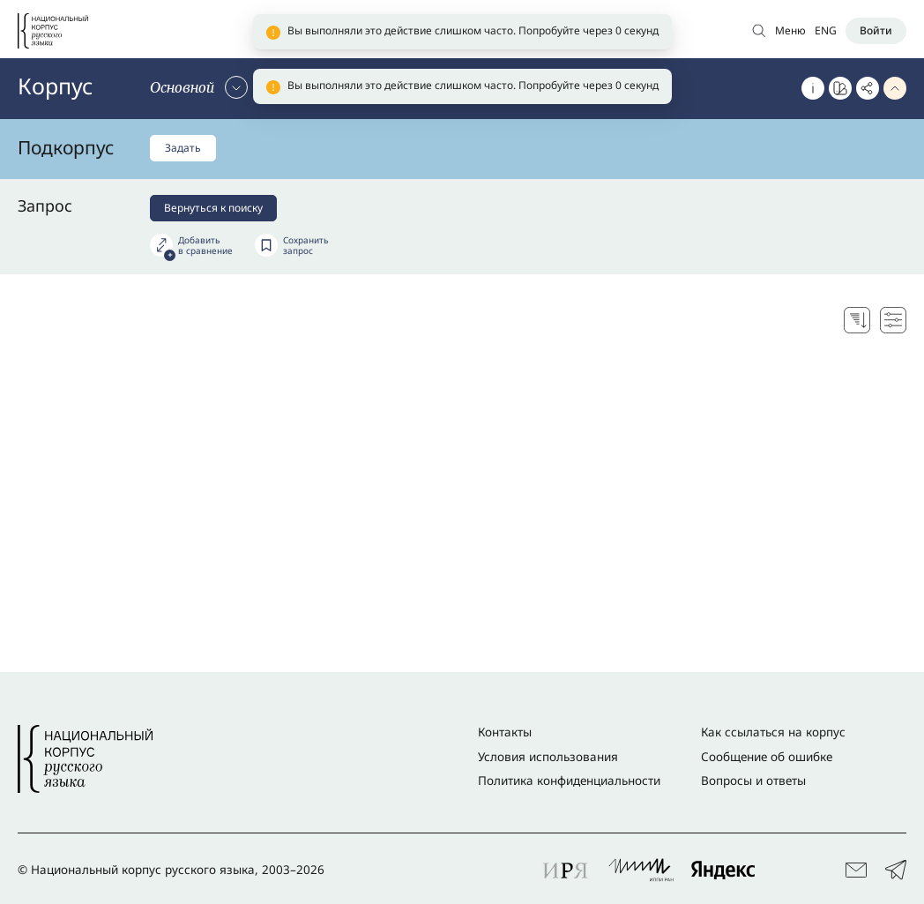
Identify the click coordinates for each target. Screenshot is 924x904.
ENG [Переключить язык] (826, 30)
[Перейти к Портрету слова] (840, 88)
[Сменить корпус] (199, 87)
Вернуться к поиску (213, 207)
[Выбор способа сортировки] (857, 320)
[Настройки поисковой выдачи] (893, 320)
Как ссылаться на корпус (773, 732)
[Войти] (876, 31)
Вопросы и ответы (753, 780)
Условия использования (548, 757)
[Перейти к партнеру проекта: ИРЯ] (566, 869)
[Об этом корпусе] (812, 88)
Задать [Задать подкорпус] (183, 147)
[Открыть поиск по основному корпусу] (759, 30)
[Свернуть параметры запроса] (894, 88)
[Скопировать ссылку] (867, 88)
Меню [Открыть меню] (790, 30)
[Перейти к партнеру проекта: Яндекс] (723, 869)
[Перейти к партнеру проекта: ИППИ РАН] (641, 869)
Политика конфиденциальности (569, 780)
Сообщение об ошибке (766, 757)
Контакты (505, 732)
